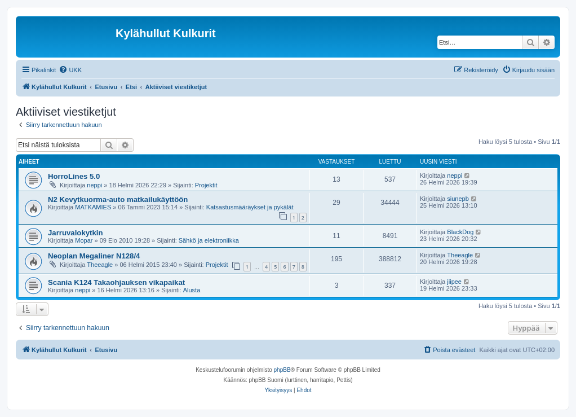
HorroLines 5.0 (74, 176)
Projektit (206, 185)
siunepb (458, 198)
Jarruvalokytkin (75, 233)
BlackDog (460, 232)
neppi (94, 185)
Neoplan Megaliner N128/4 (94, 256)
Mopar (83, 240)
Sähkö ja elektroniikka (209, 240)
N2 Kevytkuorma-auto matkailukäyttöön (118, 199)
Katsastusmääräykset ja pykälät (250, 207)
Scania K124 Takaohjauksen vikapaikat (116, 282)
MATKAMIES (93, 207)
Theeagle (100, 264)
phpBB (282, 370)
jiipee (454, 281)
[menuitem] (70, 70)
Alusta (192, 290)
